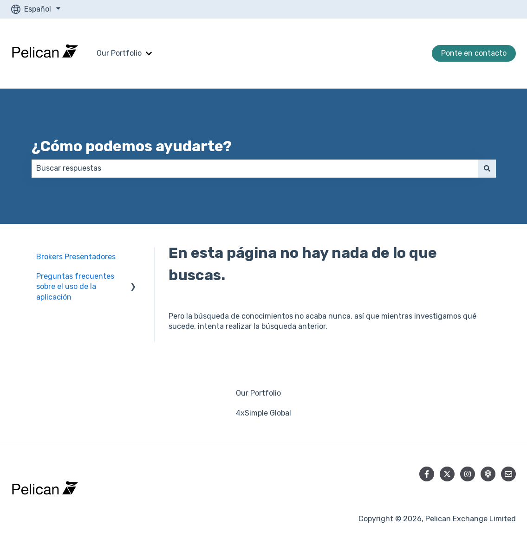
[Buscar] (487, 168)
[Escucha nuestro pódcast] (488, 474)
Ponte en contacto (474, 53)
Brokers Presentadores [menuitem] (76, 256)
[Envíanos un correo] (508, 474)
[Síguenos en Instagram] (467, 474)
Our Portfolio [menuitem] (258, 393)
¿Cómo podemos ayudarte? (132, 146)
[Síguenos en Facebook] (426, 474)
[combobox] (255, 168)
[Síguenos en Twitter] (447, 474)
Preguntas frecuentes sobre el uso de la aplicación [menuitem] (75, 286)
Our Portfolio (119, 53)
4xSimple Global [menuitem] (263, 413)
